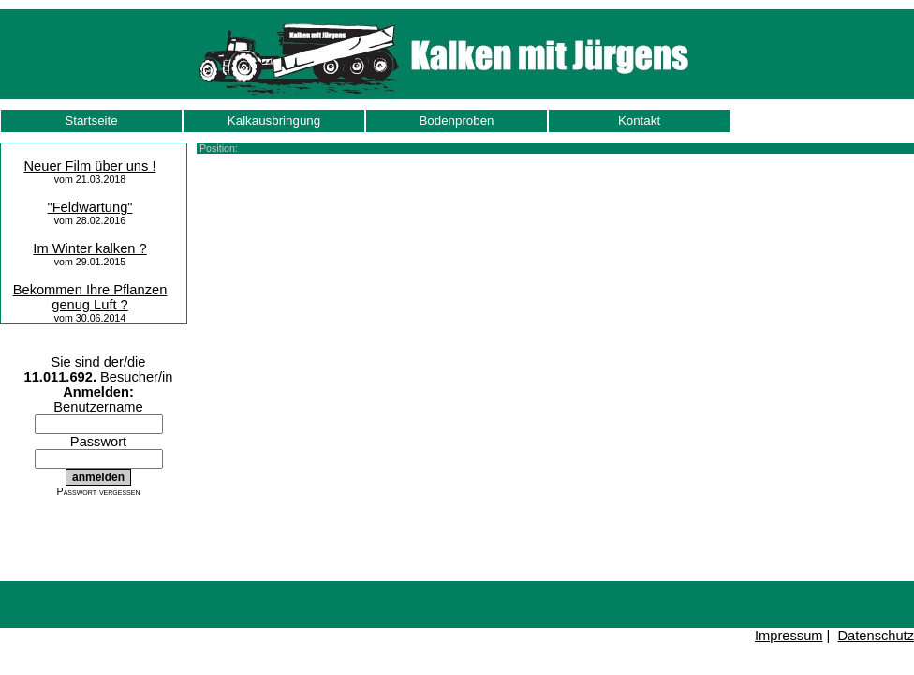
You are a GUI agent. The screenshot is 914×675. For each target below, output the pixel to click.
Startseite (91, 120)
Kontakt (639, 120)
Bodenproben (456, 120)
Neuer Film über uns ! (90, 165)
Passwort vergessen (98, 491)
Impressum (788, 635)
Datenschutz (876, 635)
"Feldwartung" (89, 207)
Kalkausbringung (274, 120)
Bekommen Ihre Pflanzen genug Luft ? (90, 297)
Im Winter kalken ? (89, 248)
